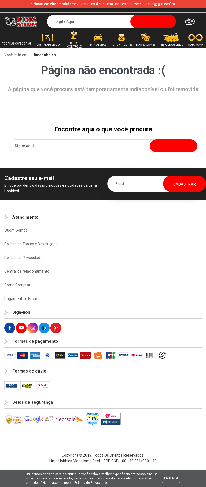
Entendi (171, 478)
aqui (157, 4)
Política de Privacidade (23, 257)
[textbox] (111, 21)
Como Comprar (17, 285)
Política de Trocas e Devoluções (30, 244)
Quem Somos (16, 230)
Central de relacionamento (26, 271)
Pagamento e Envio (20, 299)
